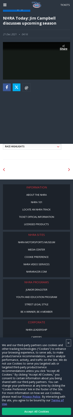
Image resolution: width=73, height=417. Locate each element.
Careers (36, 337)
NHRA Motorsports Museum (36, 242)
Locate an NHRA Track (36, 209)
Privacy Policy (31, 396)
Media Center (36, 249)
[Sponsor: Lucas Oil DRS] (22, 169)
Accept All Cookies (36, 411)
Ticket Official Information (36, 217)
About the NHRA (36, 194)
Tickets (65, 5)
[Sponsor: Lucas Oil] (51, 169)
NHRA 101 (36, 202)
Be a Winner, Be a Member (37, 311)
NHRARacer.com (36, 271)
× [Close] (68, 343)
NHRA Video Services (37, 264)
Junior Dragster (36, 289)
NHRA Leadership (36, 329)
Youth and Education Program (36, 297)
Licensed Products (36, 224)
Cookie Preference (37, 257)
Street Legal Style (36, 304)
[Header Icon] (5, 5)
